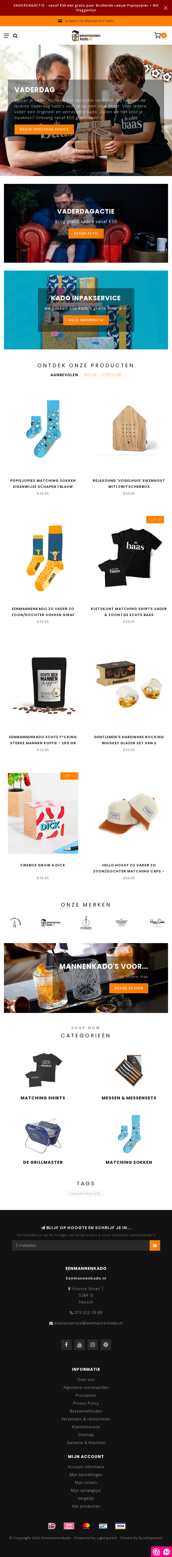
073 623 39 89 (88, 1312)
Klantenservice (86, 1426)
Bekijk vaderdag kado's (44, 129)
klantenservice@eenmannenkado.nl (89, 1323)
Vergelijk (86, 1498)
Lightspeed (107, 1538)
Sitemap (86, 1434)
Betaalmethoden (86, 1411)
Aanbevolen (64, 374)
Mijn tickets (86, 1482)
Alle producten (86, 1506)
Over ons (86, 1379)
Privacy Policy (86, 1403)
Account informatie (86, 1466)
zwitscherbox (85, 1193)
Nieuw (90, 374)
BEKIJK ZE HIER (129, 988)
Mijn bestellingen (86, 1474)
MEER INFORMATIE (86, 320)
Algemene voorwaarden (86, 1387)
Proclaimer (86, 1395)
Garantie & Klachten (86, 1442)
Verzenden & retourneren (86, 1418)
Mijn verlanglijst (86, 1490)
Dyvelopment (151, 1538)
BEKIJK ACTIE (86, 233)
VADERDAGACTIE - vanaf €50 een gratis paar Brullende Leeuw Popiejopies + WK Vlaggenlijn (86, 7)
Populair (111, 374)
